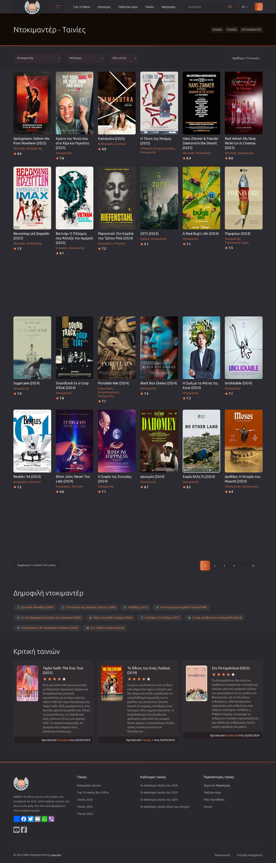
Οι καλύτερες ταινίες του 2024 (159, 799)
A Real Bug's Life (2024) (201, 233)
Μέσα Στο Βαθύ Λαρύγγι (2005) (110, 618)
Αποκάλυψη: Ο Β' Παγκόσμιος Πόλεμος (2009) (47, 628)
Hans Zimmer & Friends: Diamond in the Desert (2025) (201, 143)
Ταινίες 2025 (85, 806)
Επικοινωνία (222, 855)
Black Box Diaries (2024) (158, 383)
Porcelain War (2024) (113, 383)
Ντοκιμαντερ (251, 29)
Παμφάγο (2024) (238, 233)
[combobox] (37, 58)
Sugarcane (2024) (26, 383)
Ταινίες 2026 (85, 799)
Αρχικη (217, 29)
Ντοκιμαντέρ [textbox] (25, 58)
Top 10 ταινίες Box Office (93, 792)
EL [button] (245, 7)
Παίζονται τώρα (127, 7)
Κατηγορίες (169, 7)
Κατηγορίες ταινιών (89, 785)
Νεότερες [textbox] (75, 58)
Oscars (208, 806)
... (243, 565)
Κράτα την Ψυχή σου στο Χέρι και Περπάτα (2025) (72, 143)
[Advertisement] (138, 284)
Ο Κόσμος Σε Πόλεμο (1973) (160, 618)
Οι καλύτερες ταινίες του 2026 (159, 785)
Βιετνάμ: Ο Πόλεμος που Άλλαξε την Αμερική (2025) (74, 238)
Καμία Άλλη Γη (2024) (199, 476)
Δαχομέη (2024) (152, 476)
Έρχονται (217, 785)
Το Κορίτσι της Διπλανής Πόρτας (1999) (88, 607)
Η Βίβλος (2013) (135, 607)
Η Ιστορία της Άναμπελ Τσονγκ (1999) (181, 607)
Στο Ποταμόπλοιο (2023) (231, 668)
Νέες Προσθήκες (214, 799)
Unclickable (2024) (238, 383)
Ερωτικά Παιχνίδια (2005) (34, 607)
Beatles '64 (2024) (27, 476)
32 (253, 565)
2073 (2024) (149, 233)
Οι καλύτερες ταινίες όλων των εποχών (165, 806)
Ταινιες (232, 29)
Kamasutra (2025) (111, 138)
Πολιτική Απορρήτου (250, 855)
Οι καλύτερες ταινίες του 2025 (159, 792)
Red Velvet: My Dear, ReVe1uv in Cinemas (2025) (240, 143)
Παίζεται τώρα (212, 792)
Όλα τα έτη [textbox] (119, 58)
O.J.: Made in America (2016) (104, 628)
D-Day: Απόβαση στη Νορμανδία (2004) (214, 618)
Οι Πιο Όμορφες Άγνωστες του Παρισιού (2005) (48, 618)
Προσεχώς (104, 7)
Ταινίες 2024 (85, 814)
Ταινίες (149, 7)
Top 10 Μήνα (81, 7)
